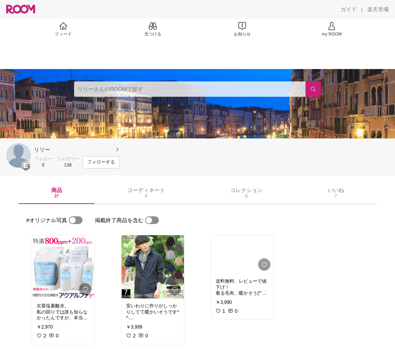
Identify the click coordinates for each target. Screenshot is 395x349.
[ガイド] (349, 9)
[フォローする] (101, 162)
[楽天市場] (378, 9)
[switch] (76, 220)
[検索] (313, 89)
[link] (63, 266)
